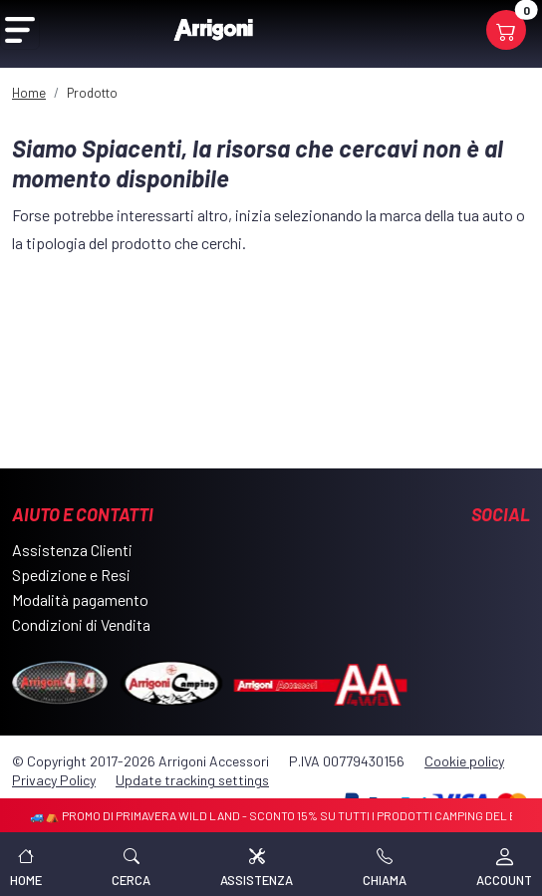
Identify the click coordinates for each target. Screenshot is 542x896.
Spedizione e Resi (71, 574)
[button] (131, 864)
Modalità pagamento (80, 599)
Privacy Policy (54, 779)
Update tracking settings (192, 779)
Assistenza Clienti (72, 549)
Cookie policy (464, 760)
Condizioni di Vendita (81, 624)
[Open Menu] (20, 30)
